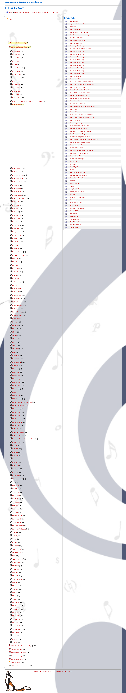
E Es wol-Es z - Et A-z (18, 255)
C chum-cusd (16, 91)
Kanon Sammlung (16, 649)
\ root (10, 12)
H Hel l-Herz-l (16, 299)
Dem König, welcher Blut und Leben (81, 115)
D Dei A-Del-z (54, 12)
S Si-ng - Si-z (16, 492)
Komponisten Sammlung (19, 652)
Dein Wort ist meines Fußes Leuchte (81, 90)
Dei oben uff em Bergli (77, 65)
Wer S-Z (14, 599)
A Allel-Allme (16, 58)
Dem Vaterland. (75, 120)
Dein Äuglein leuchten (77, 73)
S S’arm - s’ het (17, 516)
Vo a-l (14, 556)
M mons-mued (17, 422)
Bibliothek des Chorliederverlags (21, 646)
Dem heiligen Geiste (76, 112)
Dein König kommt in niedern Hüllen (82, 82)
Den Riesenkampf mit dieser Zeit (80, 137)
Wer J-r (14, 596)
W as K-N (15, 576)
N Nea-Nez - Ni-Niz (18, 432)
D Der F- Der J (16, 172)
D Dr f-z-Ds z (16, 202)
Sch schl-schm (16, 522)
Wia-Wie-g (15, 602)
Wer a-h (14, 592)
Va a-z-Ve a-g (16, 549)
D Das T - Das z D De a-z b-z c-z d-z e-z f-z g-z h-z (27, 101)
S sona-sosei (16, 502)
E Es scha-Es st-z (17, 245)
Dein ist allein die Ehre (77, 76)
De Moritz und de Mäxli (78, 40)
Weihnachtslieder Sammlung (20, 666)
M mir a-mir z (16, 412)
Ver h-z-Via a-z (17, 552)
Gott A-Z (15, 285)
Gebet (72, 170)
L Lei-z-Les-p (16, 379)
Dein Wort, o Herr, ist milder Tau (80, 93)
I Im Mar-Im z (16, 319)
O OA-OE (15, 449)
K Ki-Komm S (16, 359)
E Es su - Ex (15, 248)
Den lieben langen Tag (77, 134)
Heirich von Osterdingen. (78, 178)
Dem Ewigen (74, 109)
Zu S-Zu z (15, 642)
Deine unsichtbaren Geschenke (80, 98)
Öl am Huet (74, 205)
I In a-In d (15, 322)
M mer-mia (16, 409)
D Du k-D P (15, 205)
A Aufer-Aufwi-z (17, 74)
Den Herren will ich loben (78, 128)
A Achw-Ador (16, 54)
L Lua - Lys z (16, 389)
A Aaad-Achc (16, 51)
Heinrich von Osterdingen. (78, 175)
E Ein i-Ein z (16, 218)
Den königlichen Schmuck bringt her (81, 131)
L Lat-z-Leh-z (16, 375)
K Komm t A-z (16, 362)
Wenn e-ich (15, 586)
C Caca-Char (16, 84)
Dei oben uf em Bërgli (77, 62)
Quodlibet (15, 469)
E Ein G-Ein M (16, 215)
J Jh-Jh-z (14, 342)
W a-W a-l (15, 566)
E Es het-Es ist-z (17, 235)
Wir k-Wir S (16, 619)
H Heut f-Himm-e (17, 302)
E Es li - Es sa (16, 242)
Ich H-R (14, 329)
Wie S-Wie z (16, 612)
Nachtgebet (74, 200)
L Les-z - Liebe (16, 382)
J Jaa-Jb (14, 335)
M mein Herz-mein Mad (20, 405)
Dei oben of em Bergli (77, 57)
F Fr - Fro (15, 262)
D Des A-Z (15, 185)
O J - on (14, 445)
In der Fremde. (75, 183)
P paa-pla (15, 462)
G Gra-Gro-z (16, 282)
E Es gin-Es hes (17, 232)
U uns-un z (15, 546)
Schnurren (73, 214)
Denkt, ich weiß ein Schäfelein (80, 142)
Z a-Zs (14, 636)
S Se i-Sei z (15, 489)
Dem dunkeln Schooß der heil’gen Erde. (82, 106)
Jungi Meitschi (75, 189)
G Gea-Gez (15, 272)
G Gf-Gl (14, 275)
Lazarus (72, 194)
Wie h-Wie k (16, 606)
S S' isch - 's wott (17, 479)
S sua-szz (15, 512)
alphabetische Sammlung (40, 12)
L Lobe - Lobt (16, 385)
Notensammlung (16, 656)
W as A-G (15, 572)
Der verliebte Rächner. (77, 156)
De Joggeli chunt (75, 29)
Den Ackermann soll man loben (80, 126)
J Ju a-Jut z (15, 349)
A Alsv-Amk (15, 61)
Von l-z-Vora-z (16, 562)
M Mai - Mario (17, 399)
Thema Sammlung (17, 659)
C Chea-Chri (16, 88)
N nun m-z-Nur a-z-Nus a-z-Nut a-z (23, 439)
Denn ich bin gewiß (76, 148)
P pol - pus (15, 465)
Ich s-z (14, 332)
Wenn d (14, 582)
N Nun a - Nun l (17, 435)
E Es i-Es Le (15, 238)
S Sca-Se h (15, 485)
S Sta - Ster (15, 509)
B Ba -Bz (15, 81)
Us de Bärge (74, 216)
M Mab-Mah (16, 395)
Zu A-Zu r (15, 639)
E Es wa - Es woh (17, 252)
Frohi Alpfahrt (74, 167)
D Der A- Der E (17, 168)
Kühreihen (15, 365)
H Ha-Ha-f (15, 292)
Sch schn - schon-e (18, 526)
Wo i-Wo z (15, 632)
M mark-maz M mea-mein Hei (22, 402)
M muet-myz (16, 425)
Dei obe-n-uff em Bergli (77, 54)
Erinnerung (73, 161)
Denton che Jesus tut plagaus (79, 153)
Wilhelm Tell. (74, 227)
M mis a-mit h (16, 415)
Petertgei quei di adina (77, 208)
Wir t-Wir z (15, 622)
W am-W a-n (16, 569)
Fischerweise (74, 164)
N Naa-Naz (15, 429)
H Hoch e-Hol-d (17, 305)
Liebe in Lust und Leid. (77, 197)
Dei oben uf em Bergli (77, 60)
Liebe (14, 392)
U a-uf (14, 539)
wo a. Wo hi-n (16, 626)
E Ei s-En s (15, 208)
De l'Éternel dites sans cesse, (79, 35)
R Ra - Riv (15, 472)
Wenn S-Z (15, 589)
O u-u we (15, 455)
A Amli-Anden (16, 68)
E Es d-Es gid (16, 228)
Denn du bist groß (76, 145)
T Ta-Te (14, 532)
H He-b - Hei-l (16, 295)
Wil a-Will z (16, 616)
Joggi (72, 186)
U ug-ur (14, 542)
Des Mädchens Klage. (77, 159)
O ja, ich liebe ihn (76, 203)
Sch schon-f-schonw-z (19, 529)
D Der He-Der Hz (17, 175)
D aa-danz (15, 94)
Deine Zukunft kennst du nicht (79, 101)
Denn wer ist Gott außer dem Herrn (81, 150)
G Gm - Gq (15, 278)
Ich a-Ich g (15, 325)
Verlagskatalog (16, 662)
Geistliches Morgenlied (77, 172)
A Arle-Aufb (16, 71)
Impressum (43, 671)
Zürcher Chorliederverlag (22, 12)
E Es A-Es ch (16, 225)
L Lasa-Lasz (15, 372)
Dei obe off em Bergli (77, 51)
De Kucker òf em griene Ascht (79, 32)
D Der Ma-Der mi (18, 178)
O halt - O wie (16, 442)
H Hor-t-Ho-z (16, 309)
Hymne (72, 181)
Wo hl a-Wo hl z (17, 629)
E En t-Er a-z (16, 222)
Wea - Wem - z (17, 579)
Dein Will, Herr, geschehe (78, 87)
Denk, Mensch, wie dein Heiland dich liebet (84, 139)
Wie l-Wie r (16, 609)
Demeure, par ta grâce (77, 123)
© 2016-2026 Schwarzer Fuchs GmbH (60, 671)
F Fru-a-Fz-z (16, 265)
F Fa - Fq (15, 258)
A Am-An (15, 64)
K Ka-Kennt (15, 355)
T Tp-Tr (14, 536)
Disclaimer (34, 671)
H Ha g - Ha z (16, 288)
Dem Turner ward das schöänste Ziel (82, 117)
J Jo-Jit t (14, 345)
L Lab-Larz (15, 369)
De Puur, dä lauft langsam (78, 46)
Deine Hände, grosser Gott (78, 95)
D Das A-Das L (16, 98)
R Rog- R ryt (16, 475)
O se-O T (15, 452)
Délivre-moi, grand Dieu (78, 104)
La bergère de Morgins (77, 192)
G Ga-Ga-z (15, 268)
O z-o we (15, 459)
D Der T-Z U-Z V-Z (18, 182)
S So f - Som (16, 499)
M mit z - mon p (17, 419)
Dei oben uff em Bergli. (77, 68)
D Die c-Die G (16, 188)
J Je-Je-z (14, 339)
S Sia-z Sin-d (16, 496)
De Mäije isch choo (76, 38)
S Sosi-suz (15, 506)
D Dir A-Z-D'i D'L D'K (18, 198)
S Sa (13, 482)
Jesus (14, 352)
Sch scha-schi (16, 519)
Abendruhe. (74, 21)
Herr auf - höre (17, 312)
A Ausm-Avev (16, 78)
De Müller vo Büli (76, 43)
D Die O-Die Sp (17, 195)
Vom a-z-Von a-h (17, 559)
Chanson (73, 27)
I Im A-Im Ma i (17, 315)
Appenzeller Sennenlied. (78, 24)
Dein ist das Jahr (75, 79)
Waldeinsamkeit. (75, 219)
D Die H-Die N (16, 192)
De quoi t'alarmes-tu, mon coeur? (81, 49)
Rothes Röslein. (75, 211)
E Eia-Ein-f (15, 212)
